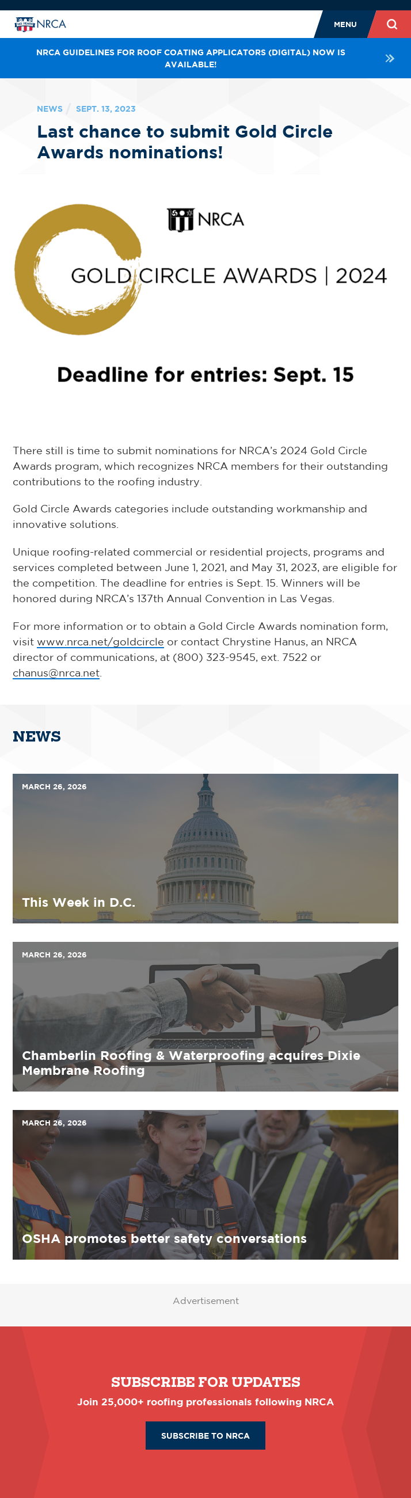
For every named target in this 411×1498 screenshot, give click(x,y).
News (50, 108)
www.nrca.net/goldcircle (100, 641)
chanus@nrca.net (56, 672)
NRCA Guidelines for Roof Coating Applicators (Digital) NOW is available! (217, 58)
